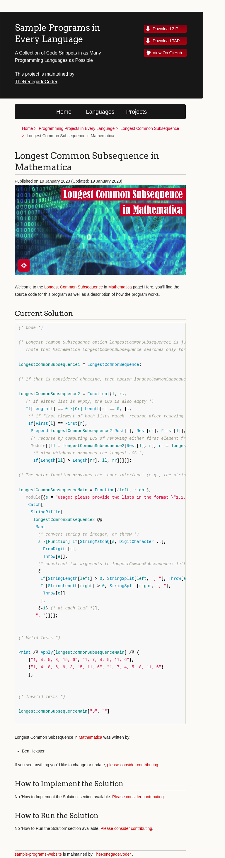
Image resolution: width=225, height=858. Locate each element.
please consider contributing (132, 764)
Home (63, 111)
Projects (136, 111)
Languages (100, 111)
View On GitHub (167, 52)
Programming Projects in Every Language (77, 128)
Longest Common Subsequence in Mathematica (70, 135)
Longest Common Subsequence (149, 128)
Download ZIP (165, 28)
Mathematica (120, 287)
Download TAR (166, 40)
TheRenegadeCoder (36, 81)
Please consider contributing (138, 796)
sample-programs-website (38, 854)
